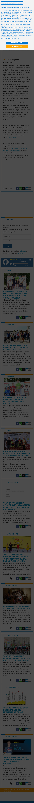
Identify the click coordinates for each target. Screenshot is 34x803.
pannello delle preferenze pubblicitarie (10, 38)
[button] (12, 3)
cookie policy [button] (15, 13)
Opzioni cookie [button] (17, 46)
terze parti (22, 15)
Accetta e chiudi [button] (17, 43)
